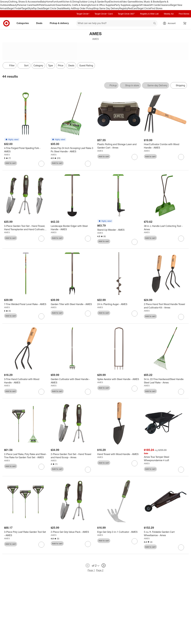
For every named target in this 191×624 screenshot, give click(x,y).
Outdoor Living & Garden (92, 1)
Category (38, 65)
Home (49, 1)
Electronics (115, 1)
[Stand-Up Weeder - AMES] (118, 230)
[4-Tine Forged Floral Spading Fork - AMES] (25, 149)
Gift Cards (154, 5)
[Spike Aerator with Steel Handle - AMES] (118, 379)
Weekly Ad (68, 8)
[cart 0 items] (185, 23)
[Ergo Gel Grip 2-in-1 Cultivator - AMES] (118, 532)
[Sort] (24, 65)
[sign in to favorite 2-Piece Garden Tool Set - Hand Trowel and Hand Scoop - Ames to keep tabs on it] (88, 470)
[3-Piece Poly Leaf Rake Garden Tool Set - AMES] (25, 533)
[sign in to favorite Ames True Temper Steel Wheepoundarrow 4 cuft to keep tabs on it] (181, 470)
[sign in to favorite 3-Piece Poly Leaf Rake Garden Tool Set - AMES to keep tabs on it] (41, 545)
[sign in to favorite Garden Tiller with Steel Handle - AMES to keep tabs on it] (88, 313)
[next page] (103, 565)
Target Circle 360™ (126, 13)
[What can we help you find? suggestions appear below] (117, 23)
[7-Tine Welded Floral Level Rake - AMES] (25, 304)
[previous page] (87, 565)
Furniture (56, 1)
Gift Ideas (144, 5)
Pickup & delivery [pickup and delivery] (60, 23)
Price (60, 65)
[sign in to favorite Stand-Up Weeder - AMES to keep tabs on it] (134, 242)
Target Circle (143, 8)
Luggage (134, 5)
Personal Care (24, 5)
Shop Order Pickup (83, 8)
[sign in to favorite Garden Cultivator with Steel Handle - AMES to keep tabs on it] (88, 392)
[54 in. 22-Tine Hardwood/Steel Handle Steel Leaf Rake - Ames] (165, 381)
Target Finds (13, 8)
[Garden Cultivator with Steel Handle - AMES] (72, 381)
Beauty (13, 5)
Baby (43, 1)
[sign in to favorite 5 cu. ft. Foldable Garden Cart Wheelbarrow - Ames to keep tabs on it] (181, 547)
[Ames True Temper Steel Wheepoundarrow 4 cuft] (165, 458)
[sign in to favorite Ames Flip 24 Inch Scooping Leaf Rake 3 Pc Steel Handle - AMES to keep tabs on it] (88, 164)
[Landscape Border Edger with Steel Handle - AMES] (72, 227)
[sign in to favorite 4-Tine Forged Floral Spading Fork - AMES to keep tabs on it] (41, 164)
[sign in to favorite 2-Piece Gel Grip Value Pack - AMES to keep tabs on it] (88, 544)
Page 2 (99, 570)
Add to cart (10, 163)
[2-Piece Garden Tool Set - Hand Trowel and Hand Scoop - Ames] (72, 456)
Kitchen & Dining (70, 1)
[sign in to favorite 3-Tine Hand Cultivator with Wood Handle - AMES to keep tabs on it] (41, 392)
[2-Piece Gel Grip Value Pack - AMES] (72, 532)
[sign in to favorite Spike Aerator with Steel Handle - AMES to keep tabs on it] (134, 388)
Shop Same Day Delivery (106, 8)
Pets (41, 5)
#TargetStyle (26, 8)
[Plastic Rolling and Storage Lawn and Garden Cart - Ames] (118, 146)
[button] (12, 139)
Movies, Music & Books (147, 1)
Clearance (165, 5)
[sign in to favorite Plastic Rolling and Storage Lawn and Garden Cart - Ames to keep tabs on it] (134, 157)
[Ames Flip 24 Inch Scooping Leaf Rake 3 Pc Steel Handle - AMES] (72, 149)
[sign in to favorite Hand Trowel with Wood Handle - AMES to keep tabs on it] (134, 463)
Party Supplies (122, 5)
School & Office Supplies (102, 5)
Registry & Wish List (149, 13)
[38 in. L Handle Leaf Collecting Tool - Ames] (165, 227)
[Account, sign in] (170, 23)
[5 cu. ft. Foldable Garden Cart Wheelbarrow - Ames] (165, 533)
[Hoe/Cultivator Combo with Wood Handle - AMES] (165, 146)
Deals (40, 23)
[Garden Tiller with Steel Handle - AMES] (72, 304)
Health (35, 5)
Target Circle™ (82, 13)
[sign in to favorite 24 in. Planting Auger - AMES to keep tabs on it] (134, 313)
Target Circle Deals (53, 8)
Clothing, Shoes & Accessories (24, 1)
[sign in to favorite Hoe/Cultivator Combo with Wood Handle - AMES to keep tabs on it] (181, 157)
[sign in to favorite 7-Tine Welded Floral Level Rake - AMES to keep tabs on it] (41, 316)
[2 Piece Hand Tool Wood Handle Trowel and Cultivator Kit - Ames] (165, 306)
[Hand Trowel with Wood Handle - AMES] (118, 454)
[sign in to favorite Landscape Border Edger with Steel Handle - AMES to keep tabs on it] (88, 238)
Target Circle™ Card (104, 13)
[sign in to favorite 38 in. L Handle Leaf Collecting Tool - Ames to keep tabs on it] (181, 238)
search (155, 23)
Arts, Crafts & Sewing (78, 5)
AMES (7, 154)
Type (50, 65)
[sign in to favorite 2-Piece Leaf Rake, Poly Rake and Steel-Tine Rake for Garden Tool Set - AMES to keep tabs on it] (41, 467)
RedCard (132, 8)
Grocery (4, 1)
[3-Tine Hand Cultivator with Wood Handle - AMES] (25, 381)
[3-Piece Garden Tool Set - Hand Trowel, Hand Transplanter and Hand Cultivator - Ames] (25, 227)
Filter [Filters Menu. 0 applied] (9, 65)
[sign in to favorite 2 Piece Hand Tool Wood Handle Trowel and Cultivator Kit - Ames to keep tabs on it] (181, 317)
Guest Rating (86, 65)
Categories (24, 23)
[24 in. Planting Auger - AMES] (118, 304)
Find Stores (156, 8)
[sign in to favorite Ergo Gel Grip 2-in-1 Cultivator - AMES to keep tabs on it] (134, 541)
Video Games (128, 1)
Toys (107, 1)
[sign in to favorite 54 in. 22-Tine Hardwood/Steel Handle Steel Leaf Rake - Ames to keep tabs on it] (181, 392)
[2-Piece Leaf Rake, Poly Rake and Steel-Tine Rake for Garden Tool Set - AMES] (25, 456)
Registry (123, 8)
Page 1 (91, 570)
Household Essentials (55, 5)
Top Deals (38, 8)
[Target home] (6, 23)
